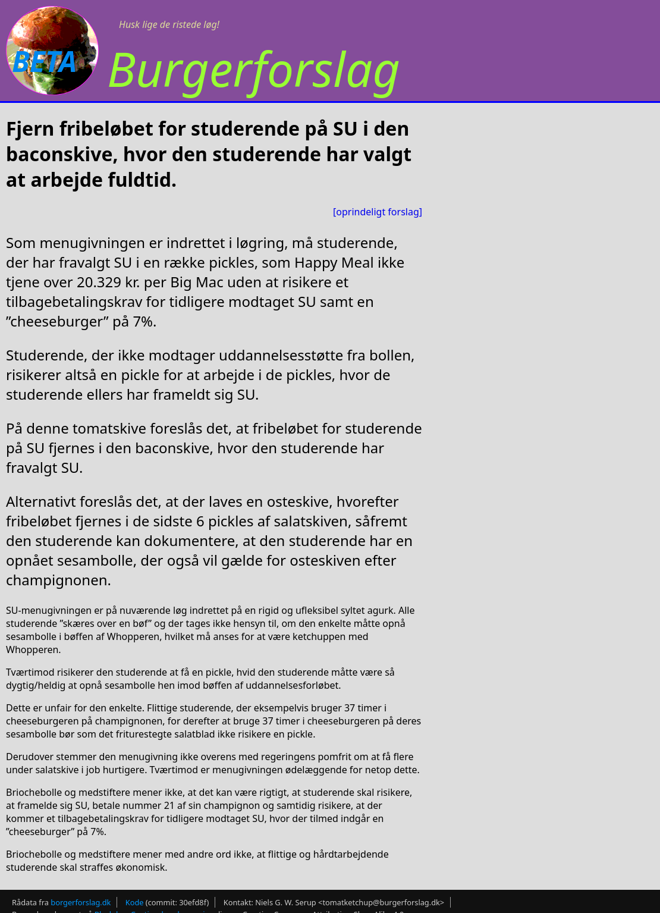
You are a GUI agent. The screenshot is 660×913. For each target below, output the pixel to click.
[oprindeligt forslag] (377, 211)
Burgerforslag (253, 68)
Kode (134, 902)
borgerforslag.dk (81, 902)
